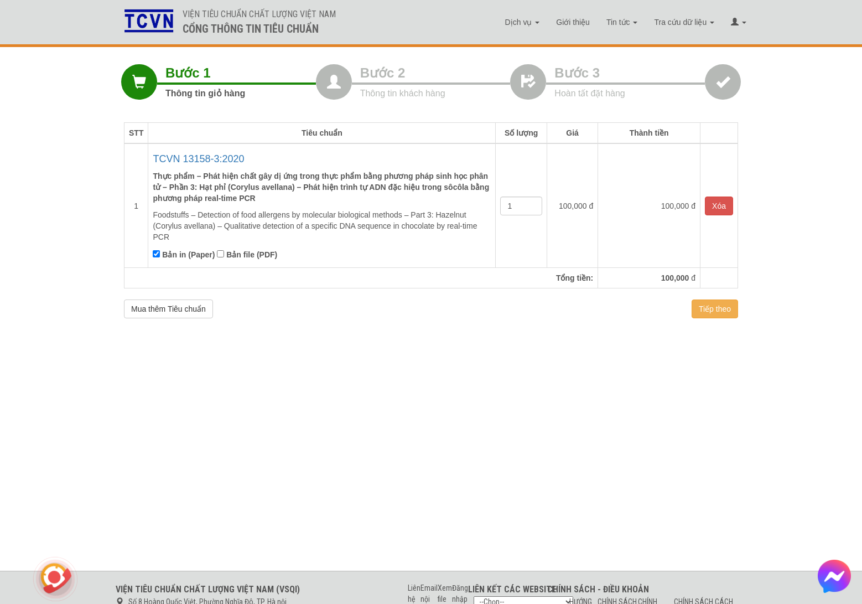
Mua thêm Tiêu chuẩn (168, 308)
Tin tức (622, 22)
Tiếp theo (715, 308)
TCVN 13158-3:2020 (198, 158)
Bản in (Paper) (184, 254)
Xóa (719, 206)
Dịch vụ (522, 22)
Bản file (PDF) (247, 254)
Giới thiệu (573, 22)
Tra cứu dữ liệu (684, 22)
